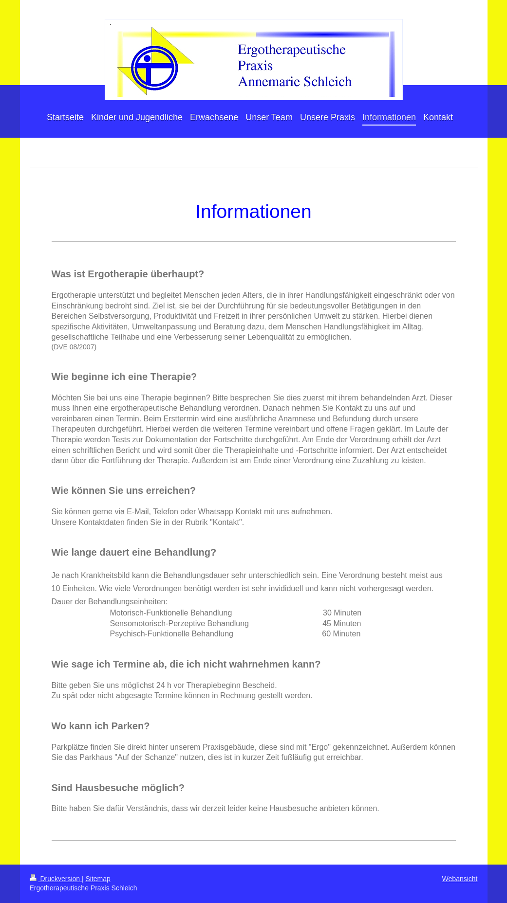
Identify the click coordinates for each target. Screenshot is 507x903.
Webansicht (460, 879)
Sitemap (98, 879)
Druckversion (56, 879)
